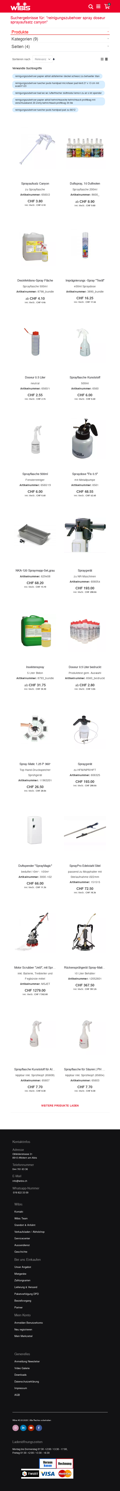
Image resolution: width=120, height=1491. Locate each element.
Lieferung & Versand (25, 1287)
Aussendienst (22, 1245)
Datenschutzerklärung (26, 1381)
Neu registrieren (23, 1329)
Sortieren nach (21, 59)
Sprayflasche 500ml (35, 474)
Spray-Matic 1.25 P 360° (35, 764)
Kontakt (18, 1211)
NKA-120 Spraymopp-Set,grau (35, 570)
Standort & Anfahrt (24, 1225)
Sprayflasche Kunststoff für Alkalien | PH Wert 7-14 (47, 1069)
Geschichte (20, 1251)
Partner (18, 1307)
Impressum (20, 1388)
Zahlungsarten (22, 1280)
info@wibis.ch (19, 1181)
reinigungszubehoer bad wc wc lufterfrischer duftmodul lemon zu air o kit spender (58, 93)
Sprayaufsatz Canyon (35, 183)
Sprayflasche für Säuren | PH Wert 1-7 (88, 1069)
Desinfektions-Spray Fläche (35, 280)
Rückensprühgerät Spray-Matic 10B (87, 967)
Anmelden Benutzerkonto (28, 1322)
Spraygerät (85, 570)
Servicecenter (22, 1238)
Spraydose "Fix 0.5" (84, 474)
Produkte (19, 32)
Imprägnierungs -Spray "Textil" (85, 280)
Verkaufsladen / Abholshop (29, 1231)
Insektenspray (35, 667)
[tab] (60, 31)
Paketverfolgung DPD (26, 1294)
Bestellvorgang (22, 1300)
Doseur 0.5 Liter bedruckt (85, 667)
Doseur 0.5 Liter (35, 377)
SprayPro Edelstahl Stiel (85, 866)
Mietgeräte (20, 1273)
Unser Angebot (22, 1267)
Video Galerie (22, 1368)
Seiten (20, 46)
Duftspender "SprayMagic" (35, 866)
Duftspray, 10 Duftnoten (85, 183)
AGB (17, 1395)
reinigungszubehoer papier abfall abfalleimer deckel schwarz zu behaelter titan (57, 76)
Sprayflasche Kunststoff (85, 377)
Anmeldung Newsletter (27, 1361)
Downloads (20, 1374)
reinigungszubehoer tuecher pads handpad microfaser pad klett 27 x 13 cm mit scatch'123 (57, 84)
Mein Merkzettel (23, 1336)
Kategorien (24, 39)
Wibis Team (21, 1218)
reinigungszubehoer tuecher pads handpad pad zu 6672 (45, 109)
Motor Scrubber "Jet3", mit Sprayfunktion (40, 967)
